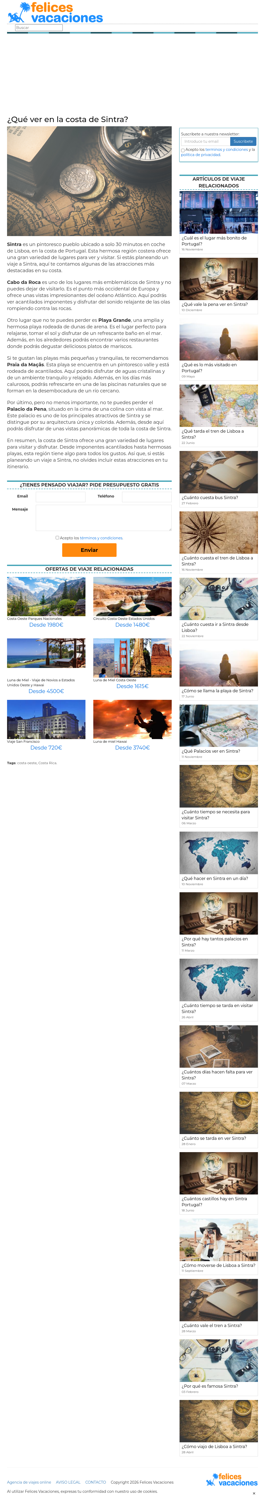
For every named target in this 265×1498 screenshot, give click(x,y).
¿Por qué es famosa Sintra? (210, 1386)
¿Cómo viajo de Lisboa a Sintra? (214, 1446)
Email (22, 496)
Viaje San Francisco (23, 741)
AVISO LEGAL (68, 1482)
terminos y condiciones (226, 149)
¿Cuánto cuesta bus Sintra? (210, 497)
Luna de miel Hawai (110, 741)
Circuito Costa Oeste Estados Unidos (124, 618)
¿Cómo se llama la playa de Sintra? (218, 690)
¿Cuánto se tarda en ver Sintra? (214, 1138)
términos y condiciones (101, 538)
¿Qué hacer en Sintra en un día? (215, 878)
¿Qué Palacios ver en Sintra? (211, 751)
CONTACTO (95, 1482)
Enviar (89, 550)
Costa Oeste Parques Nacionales (34, 618)
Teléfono (106, 496)
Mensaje (20, 509)
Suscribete (243, 141)
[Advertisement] (132, 75)
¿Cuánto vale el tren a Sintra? (212, 1325)
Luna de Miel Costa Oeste (114, 680)
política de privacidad (200, 154)
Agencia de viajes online (29, 1482)
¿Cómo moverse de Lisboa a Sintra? (219, 1265)
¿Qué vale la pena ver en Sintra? (215, 304)
